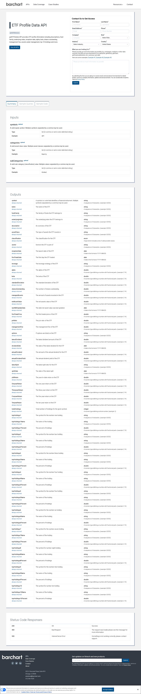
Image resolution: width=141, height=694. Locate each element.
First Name (76, 22)
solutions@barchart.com (32, 676)
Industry (75, 41)
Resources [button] (118, 4)
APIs (28, 4)
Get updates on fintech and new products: (88, 657)
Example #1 (92, 57)
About (29, 666)
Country (104, 41)
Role (102, 35)
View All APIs (15, 47)
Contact (130, 4)
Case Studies (53, 4)
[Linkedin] (20, 663)
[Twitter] (16, 663)
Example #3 (107, 57)
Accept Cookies (108, 690)
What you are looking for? (81, 49)
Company (75, 35)
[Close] (138, 690)
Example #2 (100, 57)
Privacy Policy (80, 79)
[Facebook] (12, 663)
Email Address (77, 28)
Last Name (104, 22)
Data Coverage (39, 4)
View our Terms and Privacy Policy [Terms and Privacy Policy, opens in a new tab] (41, 693)
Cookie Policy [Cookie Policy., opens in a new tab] (25, 693)
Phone (103, 28)
